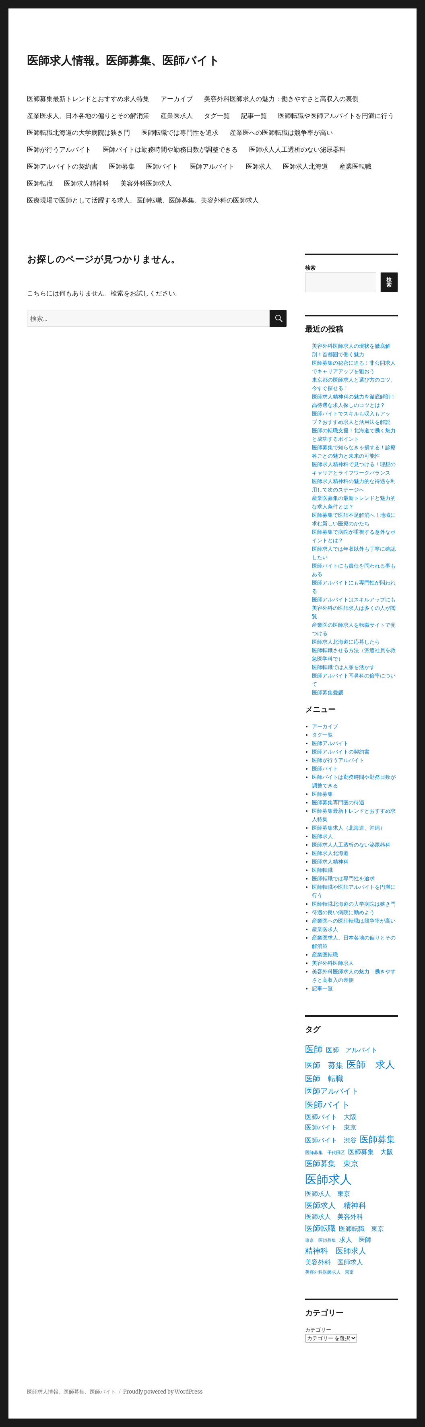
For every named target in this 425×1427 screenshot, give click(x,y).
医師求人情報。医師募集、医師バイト (123, 60)
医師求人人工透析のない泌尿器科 (297, 149)
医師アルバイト (212, 166)
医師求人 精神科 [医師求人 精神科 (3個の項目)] (335, 1205)
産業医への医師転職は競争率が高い (281, 132)
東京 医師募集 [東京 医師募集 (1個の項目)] (320, 1240)
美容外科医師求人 (146, 183)
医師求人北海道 (305, 166)
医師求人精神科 (86, 183)
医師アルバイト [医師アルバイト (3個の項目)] (332, 1091)
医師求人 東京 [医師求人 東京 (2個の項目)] (327, 1194)
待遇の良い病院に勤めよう (343, 912)
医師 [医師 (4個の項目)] (314, 1049)
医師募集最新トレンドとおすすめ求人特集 (88, 99)
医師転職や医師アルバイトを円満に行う (336, 116)
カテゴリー (318, 1329)
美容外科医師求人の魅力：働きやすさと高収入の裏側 (281, 99)
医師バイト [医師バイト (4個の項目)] (328, 1104)
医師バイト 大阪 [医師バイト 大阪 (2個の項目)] (331, 1117)
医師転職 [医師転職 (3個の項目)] (320, 1228)
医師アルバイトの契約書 (62, 166)
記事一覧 (254, 116)
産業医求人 (177, 116)
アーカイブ (177, 99)
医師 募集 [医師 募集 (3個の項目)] (324, 1065)
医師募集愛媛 (327, 692)
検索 (310, 267)
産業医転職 (355, 166)
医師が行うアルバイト (59, 149)
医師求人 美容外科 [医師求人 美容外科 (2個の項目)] (334, 1216)
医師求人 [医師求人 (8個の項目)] (328, 1179)
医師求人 (259, 166)
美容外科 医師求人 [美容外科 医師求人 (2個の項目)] (334, 1262)
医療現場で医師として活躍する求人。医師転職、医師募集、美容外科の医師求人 (143, 200)
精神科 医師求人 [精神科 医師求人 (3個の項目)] (335, 1251)
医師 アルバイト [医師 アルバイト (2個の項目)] (352, 1050)
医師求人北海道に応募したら (346, 641)
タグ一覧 (217, 116)
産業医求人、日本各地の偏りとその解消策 (88, 116)
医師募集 (122, 166)
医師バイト (162, 166)
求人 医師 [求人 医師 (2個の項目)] (355, 1239)
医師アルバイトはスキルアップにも (354, 599)
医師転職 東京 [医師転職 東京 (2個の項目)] (361, 1229)
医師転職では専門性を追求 (180, 132)
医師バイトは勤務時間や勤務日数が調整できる (170, 149)
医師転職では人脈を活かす (343, 667)
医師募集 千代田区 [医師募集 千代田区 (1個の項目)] (325, 1152)
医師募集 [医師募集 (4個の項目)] (377, 1139)
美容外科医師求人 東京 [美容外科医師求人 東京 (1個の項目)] (329, 1272)
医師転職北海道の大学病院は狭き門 (78, 132)
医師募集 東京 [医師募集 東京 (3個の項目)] (332, 1163)
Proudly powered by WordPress (163, 1391)
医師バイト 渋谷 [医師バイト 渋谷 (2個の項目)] (331, 1140)
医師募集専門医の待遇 (338, 802)
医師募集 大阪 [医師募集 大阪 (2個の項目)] (370, 1152)
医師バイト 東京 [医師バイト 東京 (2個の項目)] (331, 1127)
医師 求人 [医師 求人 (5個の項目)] (371, 1064)
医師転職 (40, 183)
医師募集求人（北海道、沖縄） (348, 827)
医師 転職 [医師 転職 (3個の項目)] (324, 1078)
